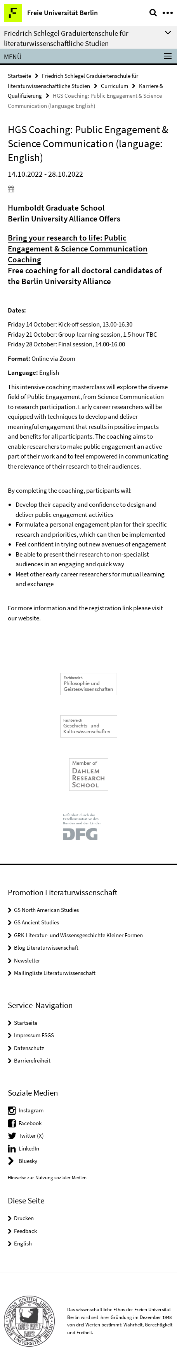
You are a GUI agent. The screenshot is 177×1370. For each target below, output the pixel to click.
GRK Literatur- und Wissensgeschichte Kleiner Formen (78, 935)
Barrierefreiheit (32, 1060)
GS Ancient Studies (36, 922)
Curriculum (114, 86)
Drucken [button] (24, 1218)
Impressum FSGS (34, 1035)
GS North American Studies (46, 909)
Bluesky (28, 1160)
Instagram (31, 1110)
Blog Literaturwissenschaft (46, 947)
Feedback (25, 1231)
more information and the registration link (75, 608)
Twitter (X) (31, 1135)
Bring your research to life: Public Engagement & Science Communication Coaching (78, 248)
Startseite (19, 75)
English (23, 1243)
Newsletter (27, 960)
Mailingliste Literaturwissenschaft (54, 973)
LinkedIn (29, 1148)
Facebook (30, 1123)
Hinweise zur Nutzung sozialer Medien (47, 1177)
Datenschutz (29, 1048)
